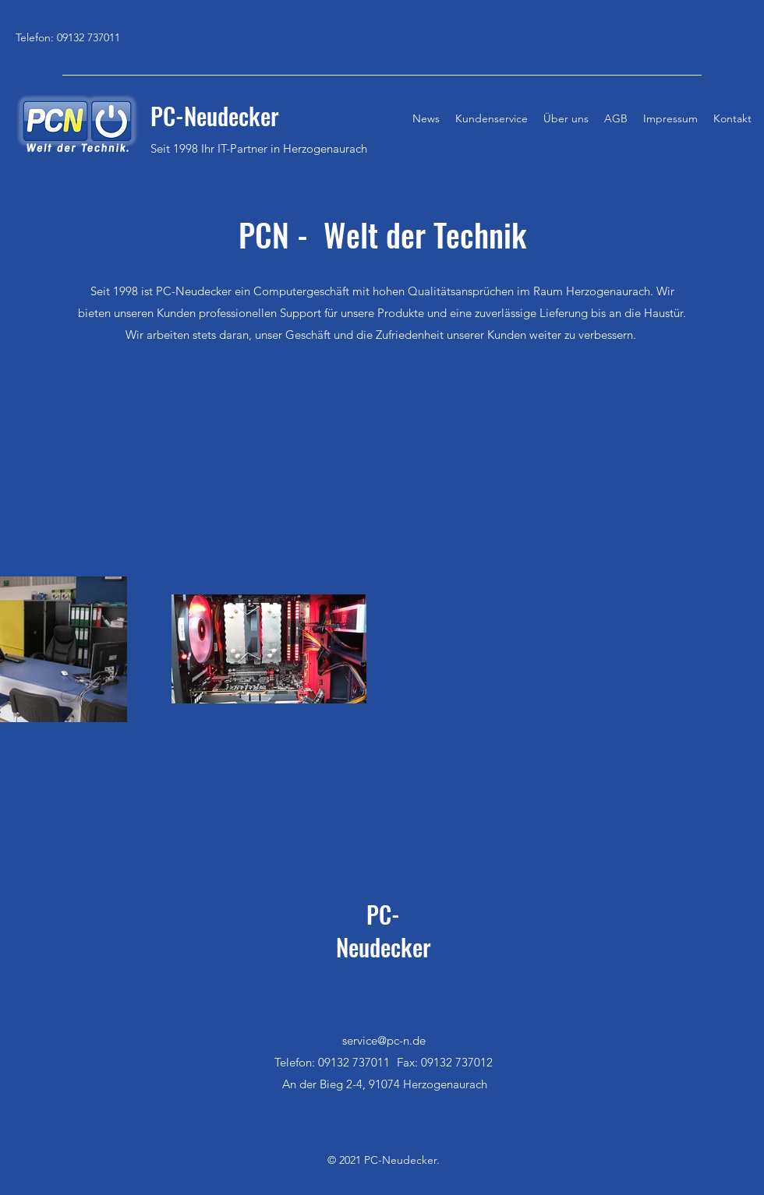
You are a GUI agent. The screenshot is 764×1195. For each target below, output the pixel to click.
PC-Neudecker (383, 930)
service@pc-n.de (384, 1040)
